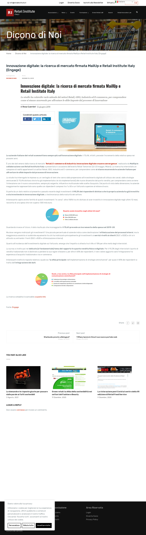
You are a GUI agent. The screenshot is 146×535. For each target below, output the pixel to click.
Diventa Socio (74, 3)
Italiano (120, 1)
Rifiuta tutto (28, 525)
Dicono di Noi (11, 78)
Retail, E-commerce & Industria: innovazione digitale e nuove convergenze (81, 164)
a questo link (40, 297)
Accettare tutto (43, 525)
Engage (15, 307)
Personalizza (14, 525)
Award (110, 12)
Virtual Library (113, 3)
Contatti (55, 519)
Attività (55, 516)
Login (61, 3)
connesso (21, 410)
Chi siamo (56, 512)
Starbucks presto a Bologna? (57, 337)
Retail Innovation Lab (124, 12)
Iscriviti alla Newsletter (93, 3)
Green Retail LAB (97, 12)
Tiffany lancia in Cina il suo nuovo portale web (96, 337)
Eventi (72, 12)
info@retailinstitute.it (18, 3)
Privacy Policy (92, 519)
